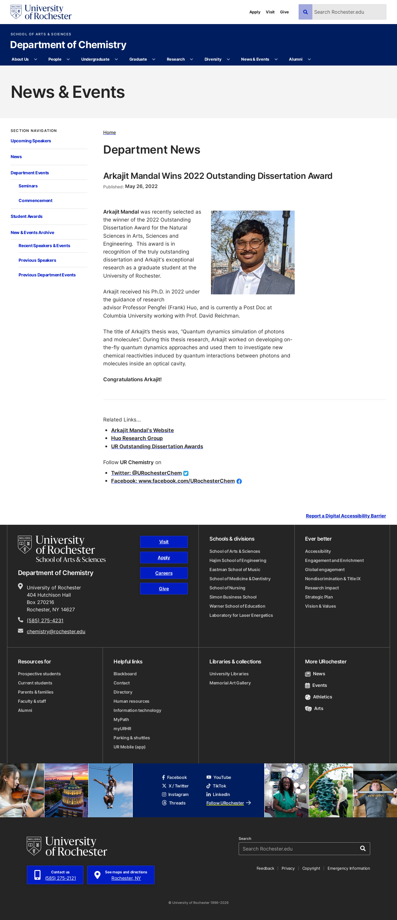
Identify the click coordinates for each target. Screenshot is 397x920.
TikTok (216, 786)
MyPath (121, 719)
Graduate (138, 59)
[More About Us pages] (35, 59)
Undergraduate (95, 59)
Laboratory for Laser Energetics (241, 615)
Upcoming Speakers (31, 141)
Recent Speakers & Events (44, 246)
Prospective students (39, 674)
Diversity (213, 59)
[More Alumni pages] (309, 59)
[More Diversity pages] (228, 59)
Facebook (174, 777)
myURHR (122, 728)
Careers (163, 573)
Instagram (175, 794)
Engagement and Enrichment (334, 560)
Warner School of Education (237, 606)
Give (284, 12)
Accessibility (318, 551)
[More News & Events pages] (276, 59)
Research (176, 59)
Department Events (30, 173)
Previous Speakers (37, 260)
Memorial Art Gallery (230, 683)
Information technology (137, 710)
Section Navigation (34, 131)
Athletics (318, 697)
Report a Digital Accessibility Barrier (346, 515)
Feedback (265, 868)
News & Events (255, 59)
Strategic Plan (319, 597)
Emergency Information (349, 868)
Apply (255, 12)
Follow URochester (228, 803)
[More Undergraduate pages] (116, 59)
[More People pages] (68, 59)
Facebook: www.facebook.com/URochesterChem (173, 481)
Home (109, 132)
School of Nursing (227, 588)
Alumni (295, 59)
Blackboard (125, 674)
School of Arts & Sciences (41, 34)
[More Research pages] (192, 59)
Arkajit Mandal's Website (142, 430)
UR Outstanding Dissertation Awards (157, 446)
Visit (270, 12)
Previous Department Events (47, 275)
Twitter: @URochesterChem (146, 473)
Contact (121, 683)
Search (245, 838)
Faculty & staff (32, 701)
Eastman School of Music (234, 569)
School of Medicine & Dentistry (240, 578)
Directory (123, 692)
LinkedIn (218, 794)
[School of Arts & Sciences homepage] (62, 549)
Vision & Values (320, 606)
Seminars (28, 186)
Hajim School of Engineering (237, 560)
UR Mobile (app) (130, 747)
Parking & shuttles (132, 738)
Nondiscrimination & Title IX (332, 578)
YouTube (218, 777)
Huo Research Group (137, 438)
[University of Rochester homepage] (41, 12)
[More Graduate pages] (154, 59)
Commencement (35, 200)
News (16, 157)
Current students (35, 683)
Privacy (288, 868)
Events (316, 685)
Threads (174, 803)
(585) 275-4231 (45, 620)
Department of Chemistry (68, 45)
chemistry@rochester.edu (56, 631)
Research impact (322, 588)
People (54, 59)
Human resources (131, 701)
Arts (314, 708)
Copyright (311, 868)
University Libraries (228, 674)
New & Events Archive (32, 232)
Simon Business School (233, 597)
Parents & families (36, 692)
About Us (20, 59)
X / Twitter (175, 786)
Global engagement (324, 569)
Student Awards (27, 216)
